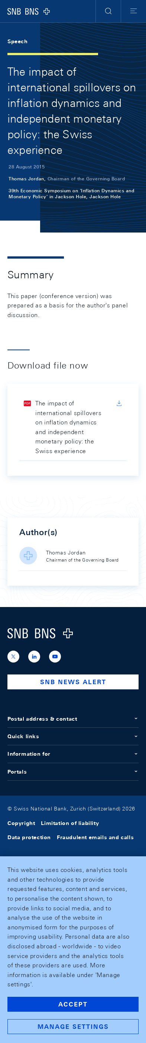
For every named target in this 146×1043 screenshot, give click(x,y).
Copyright (21, 823)
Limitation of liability (70, 823)
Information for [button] (73, 754)
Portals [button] (73, 772)
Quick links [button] (73, 736)
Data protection (29, 837)
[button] (108, 11)
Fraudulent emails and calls (95, 837)
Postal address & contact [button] (73, 719)
